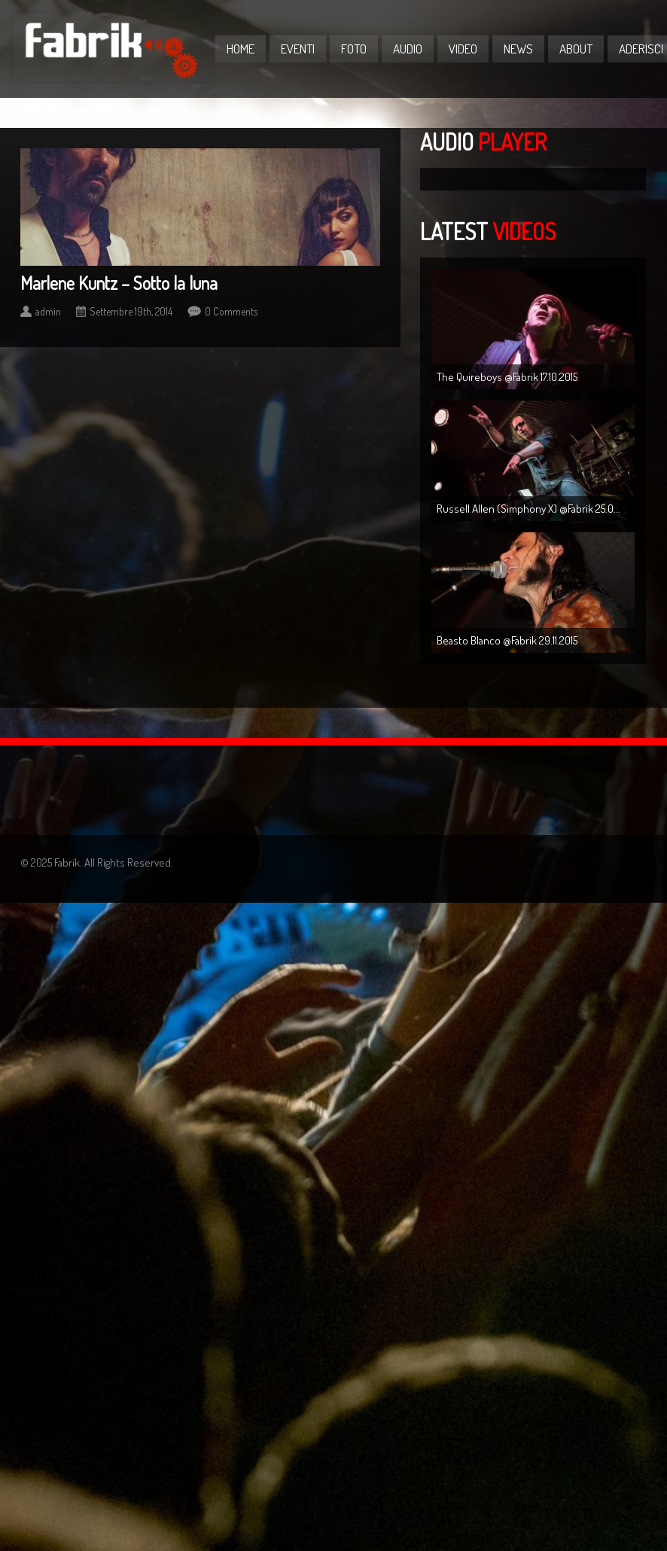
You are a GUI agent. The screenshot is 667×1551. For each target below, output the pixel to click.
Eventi (298, 48)
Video (463, 48)
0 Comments (231, 311)
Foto (354, 48)
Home (240, 48)
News (518, 48)
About (575, 48)
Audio (407, 48)
